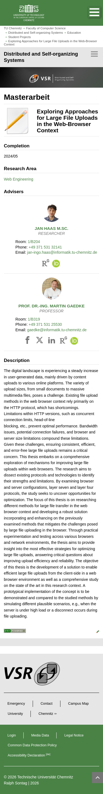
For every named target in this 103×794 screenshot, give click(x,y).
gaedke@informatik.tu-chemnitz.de (57, 330)
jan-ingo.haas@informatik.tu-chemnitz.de (62, 252)
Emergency (16, 704)
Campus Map (78, 704)
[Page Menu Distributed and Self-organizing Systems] (51, 57)
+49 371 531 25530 (45, 324)
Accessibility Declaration (29, 755)
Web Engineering (18, 179)
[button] (88, 13)
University (15, 714)
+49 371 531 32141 (45, 247)
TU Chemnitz (13, 28)
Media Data (40, 735)
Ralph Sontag (15, 783)
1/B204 (34, 241)
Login (11, 735)
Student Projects (19, 37)
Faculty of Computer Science (46, 28)
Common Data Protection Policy (32, 745)
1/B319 (34, 319)
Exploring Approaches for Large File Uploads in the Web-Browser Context (50, 42)
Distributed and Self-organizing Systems (35, 32)
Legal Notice (73, 735)
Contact (46, 704)
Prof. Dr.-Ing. (51, 306)
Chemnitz (45, 714)
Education (74, 32)
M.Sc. (51, 228)
